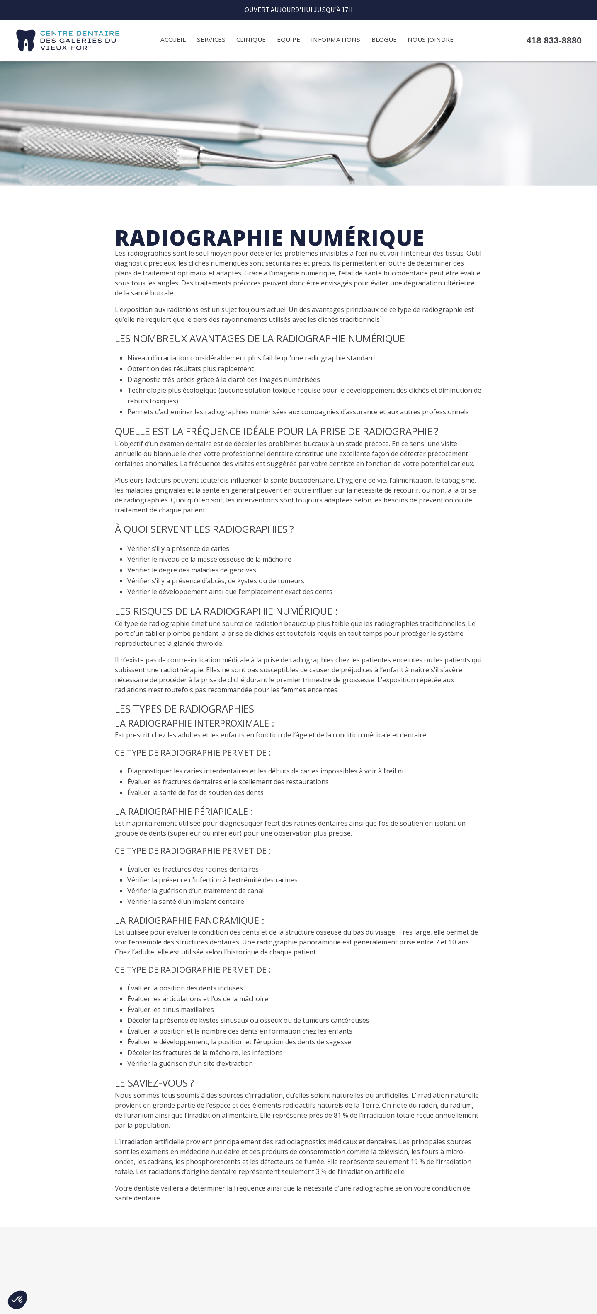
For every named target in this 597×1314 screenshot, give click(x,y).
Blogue (384, 39)
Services (211, 39)
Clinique (251, 39)
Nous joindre (431, 39)
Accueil (173, 39)
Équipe (288, 39)
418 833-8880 (554, 41)
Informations (335, 39)
